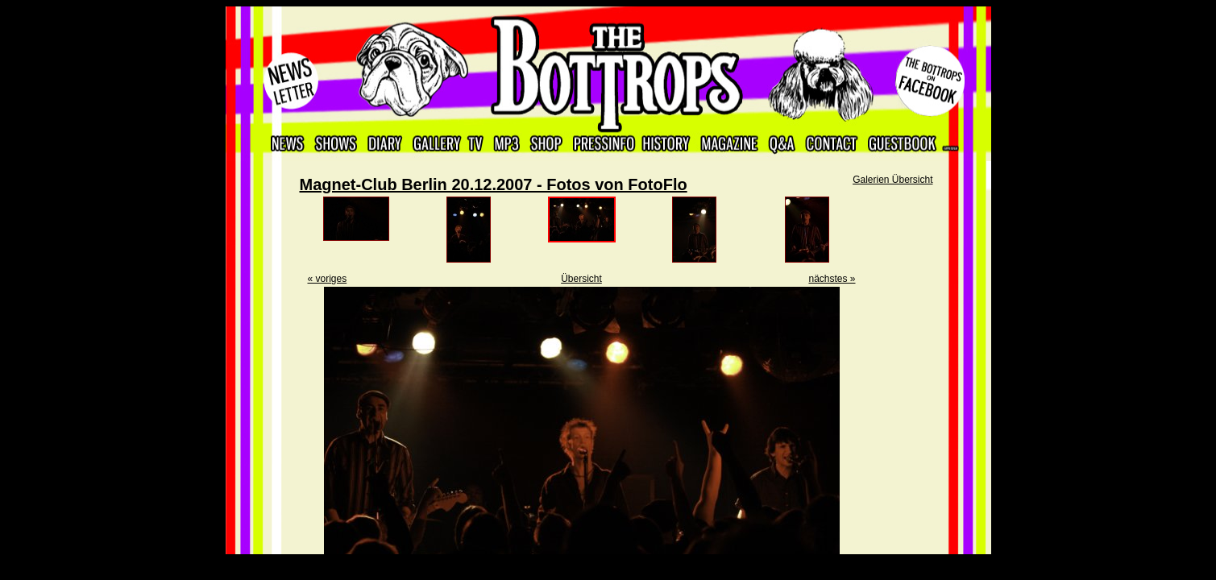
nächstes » (831, 278)
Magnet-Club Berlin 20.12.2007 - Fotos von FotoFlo (493, 184)
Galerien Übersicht (892, 179)
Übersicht (581, 278)
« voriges (327, 278)
